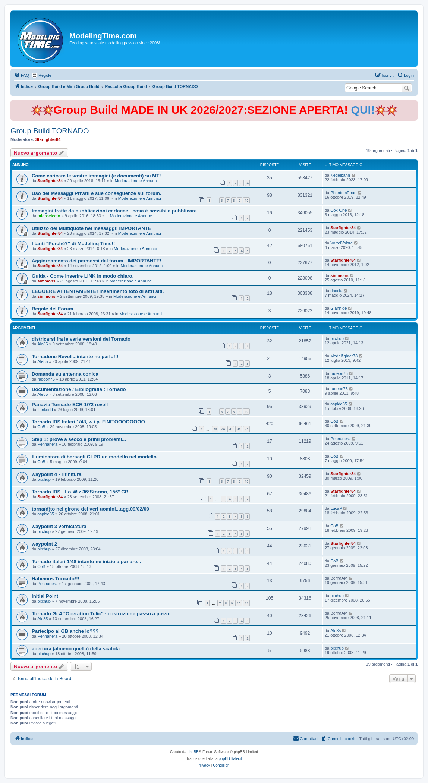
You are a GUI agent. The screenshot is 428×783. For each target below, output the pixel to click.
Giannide (338, 308)
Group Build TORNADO (49, 131)
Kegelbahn (340, 175)
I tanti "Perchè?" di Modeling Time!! (73, 243)
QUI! (363, 110)
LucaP (336, 508)
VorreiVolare (341, 243)
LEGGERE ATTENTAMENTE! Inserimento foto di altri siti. (98, 291)
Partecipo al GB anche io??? (65, 631)
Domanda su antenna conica (65, 374)
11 (246, 603)
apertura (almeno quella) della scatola (76, 648)
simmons (46, 281)
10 (246, 200)
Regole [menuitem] (44, 75)
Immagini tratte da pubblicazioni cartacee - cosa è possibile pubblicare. (115, 211)
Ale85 (42, 344)
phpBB (193, 752)
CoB (41, 426)
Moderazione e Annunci (136, 181)
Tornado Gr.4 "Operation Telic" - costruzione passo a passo (101, 613)
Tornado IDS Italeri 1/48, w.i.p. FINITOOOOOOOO (88, 421)
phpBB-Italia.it (230, 759)
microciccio (48, 216)
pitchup (336, 338)
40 (223, 429)
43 (246, 429)
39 (215, 429)
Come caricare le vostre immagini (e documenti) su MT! (96, 176)
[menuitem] (21, 75)
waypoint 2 (44, 544)
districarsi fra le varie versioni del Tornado (81, 339)
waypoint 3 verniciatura (59, 526)
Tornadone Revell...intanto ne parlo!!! (75, 356)
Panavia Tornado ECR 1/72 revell (70, 404)
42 (238, 429)
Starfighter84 (48, 139)
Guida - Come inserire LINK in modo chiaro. (82, 276)
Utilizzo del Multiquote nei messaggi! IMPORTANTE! (92, 228)
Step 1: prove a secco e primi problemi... (79, 439)
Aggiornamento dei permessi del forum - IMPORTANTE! (96, 260)
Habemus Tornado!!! (55, 578)
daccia (336, 290)
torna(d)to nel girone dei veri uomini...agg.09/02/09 (90, 509)
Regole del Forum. (53, 309)
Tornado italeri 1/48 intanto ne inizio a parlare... (86, 561)
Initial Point (45, 596)
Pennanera (47, 444)
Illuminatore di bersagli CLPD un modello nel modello (94, 457)
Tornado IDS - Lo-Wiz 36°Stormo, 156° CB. (81, 492)
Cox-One (338, 210)
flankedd (45, 409)
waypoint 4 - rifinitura (56, 474)
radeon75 (46, 379)
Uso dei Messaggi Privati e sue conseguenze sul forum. (96, 193)
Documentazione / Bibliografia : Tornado (79, 389)
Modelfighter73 (344, 356)
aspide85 (338, 404)
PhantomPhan (343, 192)
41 (231, 429)
